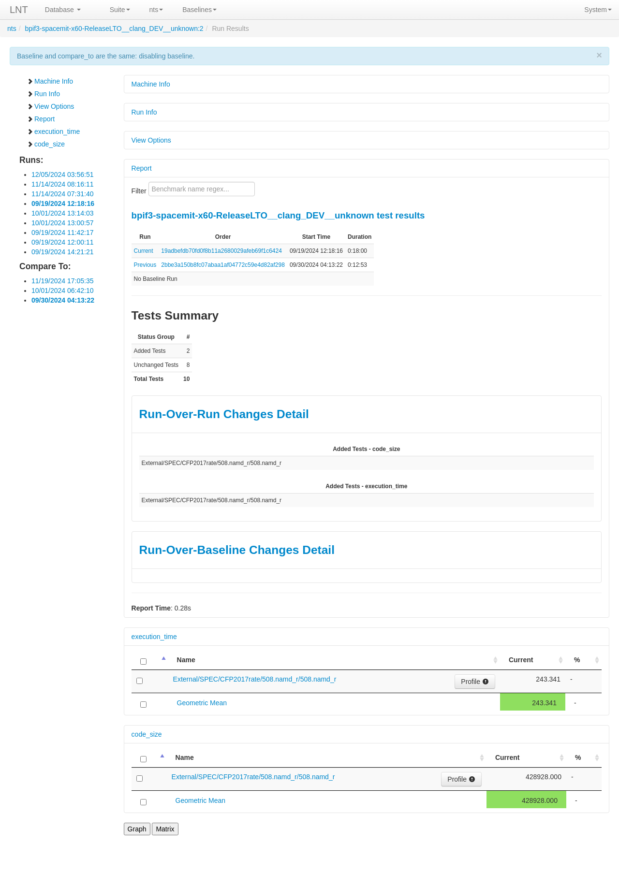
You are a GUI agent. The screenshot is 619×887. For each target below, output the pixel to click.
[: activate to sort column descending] (150, 660)
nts (156, 10)
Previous (145, 265)
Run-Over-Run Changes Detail (224, 414)
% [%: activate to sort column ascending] (577, 660)
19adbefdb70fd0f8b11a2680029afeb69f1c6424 (221, 250)
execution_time (53, 131)
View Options (50, 106)
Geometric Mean (202, 703)
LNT (19, 9)
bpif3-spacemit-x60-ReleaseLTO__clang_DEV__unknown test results (278, 215)
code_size (46, 144)
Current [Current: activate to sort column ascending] (521, 660)
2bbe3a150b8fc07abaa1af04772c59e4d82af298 (223, 265)
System (598, 10)
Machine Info (50, 81)
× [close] (599, 55)
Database (63, 10)
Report (41, 119)
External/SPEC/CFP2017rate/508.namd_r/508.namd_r (255, 679)
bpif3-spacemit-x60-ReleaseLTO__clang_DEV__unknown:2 (114, 28)
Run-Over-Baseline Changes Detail (237, 549)
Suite (120, 10)
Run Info (43, 94)
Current (143, 250)
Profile (475, 681)
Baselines (199, 10)
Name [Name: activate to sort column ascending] (186, 660)
